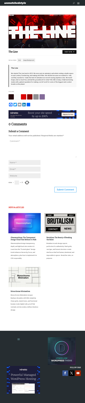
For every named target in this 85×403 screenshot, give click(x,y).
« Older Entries (16, 320)
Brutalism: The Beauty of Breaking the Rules (59, 238)
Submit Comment (65, 189)
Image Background (28, 60)
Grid (19, 60)
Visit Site (69, 52)
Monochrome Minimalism (20, 291)
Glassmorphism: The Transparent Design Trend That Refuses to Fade (23, 238)
